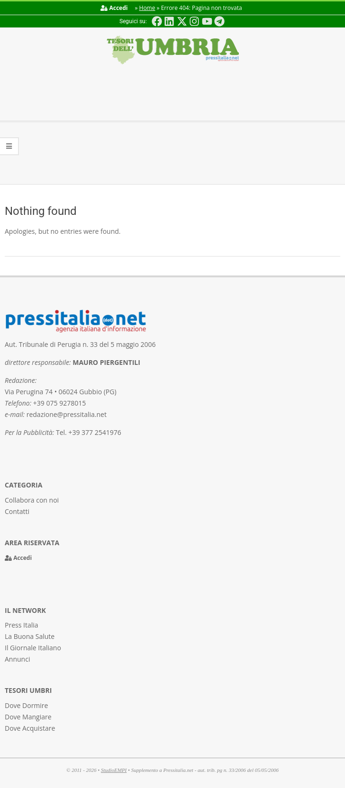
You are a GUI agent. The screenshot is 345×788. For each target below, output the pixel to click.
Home (147, 8)
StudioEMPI (114, 770)
